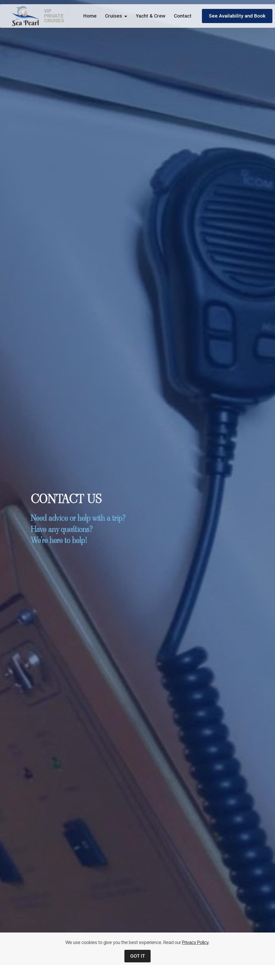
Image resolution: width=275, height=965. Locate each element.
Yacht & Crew (151, 16)
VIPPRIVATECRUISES (54, 16)
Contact (182, 16)
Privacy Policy (195, 942)
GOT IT (137, 956)
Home (90, 16)
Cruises (113, 16)
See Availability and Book (237, 16)
